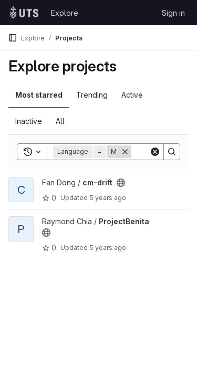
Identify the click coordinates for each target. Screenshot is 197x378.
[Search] (171, 151)
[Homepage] (24, 12)
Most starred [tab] (39, 94)
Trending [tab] (92, 94)
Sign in (173, 12)
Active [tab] (132, 94)
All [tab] (60, 121)
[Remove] (125, 151)
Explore (64, 12)
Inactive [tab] (28, 121)
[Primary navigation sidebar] (12, 37)
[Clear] (155, 151)
